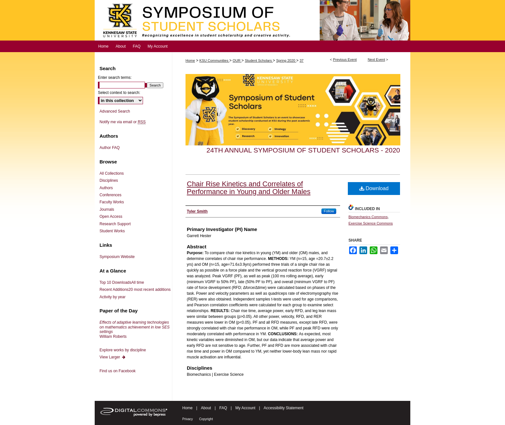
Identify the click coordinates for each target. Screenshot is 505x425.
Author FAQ (110, 147)
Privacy (187, 419)
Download (374, 188)
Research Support (115, 224)
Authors (106, 188)
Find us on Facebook (118, 371)
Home (190, 60)
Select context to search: (119, 92)
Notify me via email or (123, 122)
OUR (237, 60)
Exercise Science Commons (370, 223)
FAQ (223, 408)
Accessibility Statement (283, 408)
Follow (329, 211)
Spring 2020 (286, 60)
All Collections (112, 173)
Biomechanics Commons (368, 217)
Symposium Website (117, 256)
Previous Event (345, 59)
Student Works (112, 231)
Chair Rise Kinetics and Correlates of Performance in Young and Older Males (248, 188)
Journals (107, 209)
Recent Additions (135, 289)
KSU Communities (214, 60)
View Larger (113, 357)
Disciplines (109, 180)
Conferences (110, 195)
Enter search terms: (115, 77)
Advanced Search (115, 111)
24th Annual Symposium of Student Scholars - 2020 (303, 150)
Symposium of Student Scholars (252, 20)
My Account (245, 408)
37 (301, 60)
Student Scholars (259, 60)
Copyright (206, 419)
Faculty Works (112, 202)
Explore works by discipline (123, 350)
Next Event (376, 59)
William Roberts (134, 329)
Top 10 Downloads (122, 282)
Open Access (111, 216)
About (206, 408)
